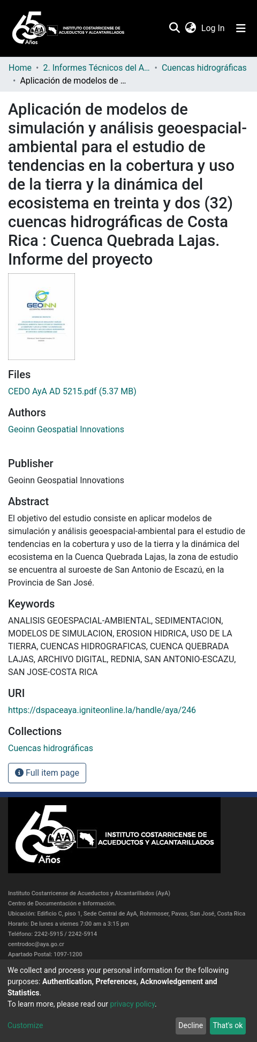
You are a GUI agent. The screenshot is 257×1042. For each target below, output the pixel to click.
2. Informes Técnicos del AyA (96, 68)
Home (20, 68)
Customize (25, 1025)
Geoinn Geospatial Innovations (66, 429)
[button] (190, 28)
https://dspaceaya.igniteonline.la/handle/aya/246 (102, 710)
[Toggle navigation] (241, 28)
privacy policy (132, 1004)
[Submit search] (174, 28)
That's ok (228, 1025)
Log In (213, 28)
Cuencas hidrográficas (204, 68)
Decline (190, 1025)
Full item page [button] (47, 773)
